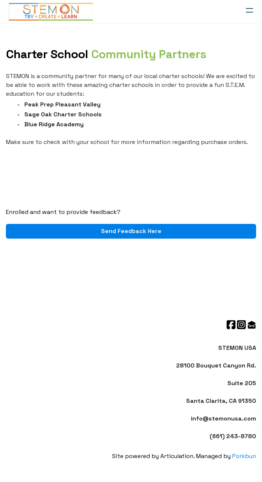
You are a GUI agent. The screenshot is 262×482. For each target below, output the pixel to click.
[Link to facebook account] (231, 325)
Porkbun (244, 456)
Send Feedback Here (131, 231)
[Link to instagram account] (241, 325)
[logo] (51, 12)
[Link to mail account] (251, 325)
